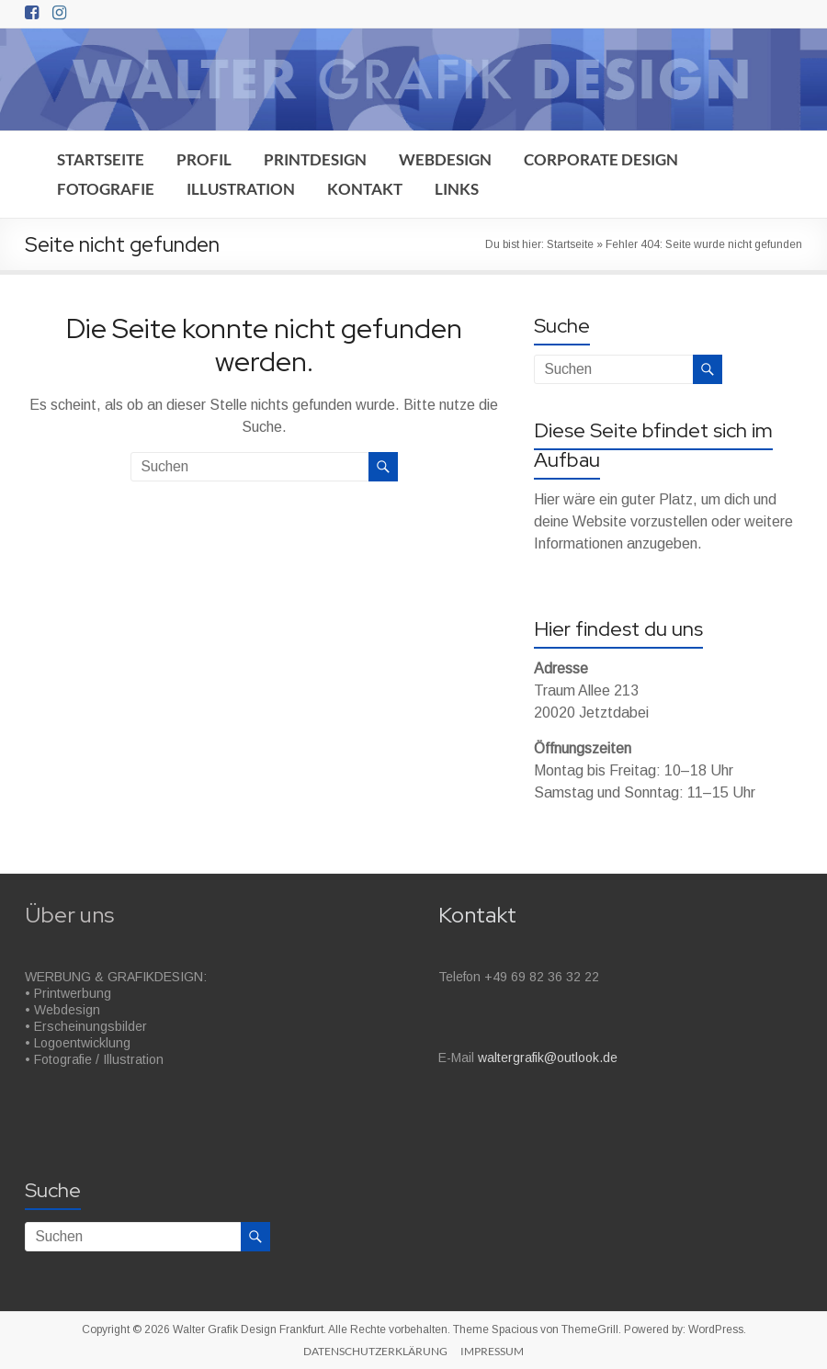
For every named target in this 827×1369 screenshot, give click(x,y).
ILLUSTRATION (241, 188)
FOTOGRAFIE (105, 188)
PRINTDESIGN (315, 159)
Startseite (570, 244)
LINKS (457, 188)
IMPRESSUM (492, 1351)
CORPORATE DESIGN (601, 159)
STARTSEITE (100, 159)
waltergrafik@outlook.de (547, 1057)
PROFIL (204, 159)
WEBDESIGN (445, 159)
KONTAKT (364, 188)
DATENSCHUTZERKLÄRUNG (375, 1351)
